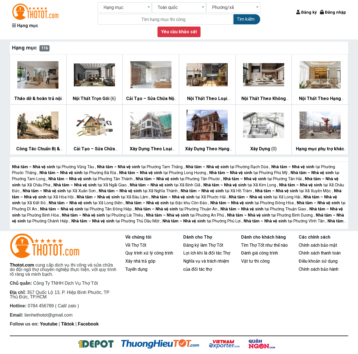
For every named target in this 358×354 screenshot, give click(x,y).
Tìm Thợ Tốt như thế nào (264, 245)
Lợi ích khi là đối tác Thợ (206, 253)
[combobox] (125, 7)
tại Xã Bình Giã (165, 185)
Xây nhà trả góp (140, 261)
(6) (94, 98)
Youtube (49, 324)
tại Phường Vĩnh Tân (285, 221)
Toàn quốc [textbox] (168, 7)
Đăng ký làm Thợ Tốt (203, 245)
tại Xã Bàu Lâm (113, 197)
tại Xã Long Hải (265, 197)
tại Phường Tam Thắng (140, 167)
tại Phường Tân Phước (178, 179)
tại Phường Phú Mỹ (249, 172)
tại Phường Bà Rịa (78, 172)
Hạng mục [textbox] (113, 7)
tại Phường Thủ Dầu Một (116, 221)
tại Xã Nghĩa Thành (139, 191)
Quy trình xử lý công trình (149, 253)
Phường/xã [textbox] (223, 7)
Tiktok (67, 324)
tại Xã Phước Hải (189, 197)
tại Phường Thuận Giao (263, 209)
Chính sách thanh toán (320, 253)
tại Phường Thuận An (176, 209)
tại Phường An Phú (185, 215)
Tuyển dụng (136, 269)
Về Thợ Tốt (135, 245)
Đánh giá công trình (259, 253)
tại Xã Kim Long (240, 185)
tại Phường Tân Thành (91, 179)
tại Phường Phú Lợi (202, 221)
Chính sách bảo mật (318, 245)
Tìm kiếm (246, 19)
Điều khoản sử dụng (318, 261)
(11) (208, 99)
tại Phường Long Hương (163, 172)
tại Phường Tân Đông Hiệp (86, 209)
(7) (38, 99)
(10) (39, 149)
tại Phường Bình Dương (270, 215)
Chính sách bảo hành (318, 269)
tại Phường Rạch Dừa (227, 167)
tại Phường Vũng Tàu (53, 167)
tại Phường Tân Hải (263, 179)
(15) (321, 99)
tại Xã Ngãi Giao (90, 185)
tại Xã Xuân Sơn (60, 191)
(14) (265, 99)
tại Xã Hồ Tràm (217, 191)
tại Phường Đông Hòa (252, 203)
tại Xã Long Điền (86, 203)
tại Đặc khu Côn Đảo (167, 203)
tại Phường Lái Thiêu (103, 215)
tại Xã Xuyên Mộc (293, 191)
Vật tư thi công (255, 261)
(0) (263, 148)
